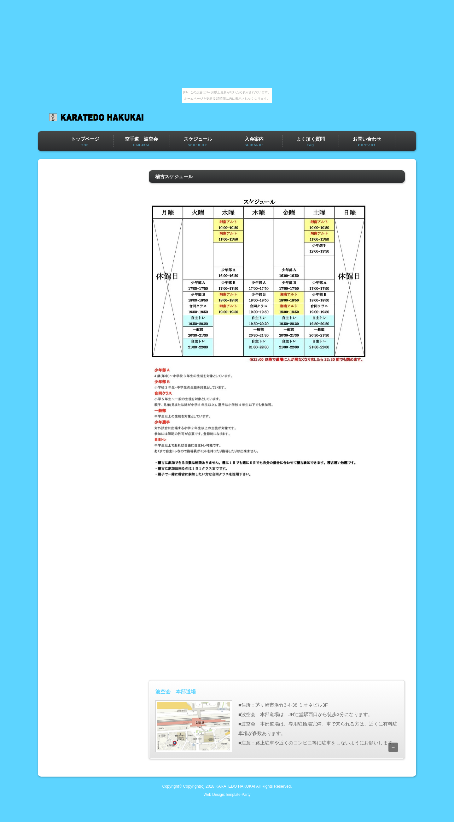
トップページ (85, 141)
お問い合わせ (367, 141)
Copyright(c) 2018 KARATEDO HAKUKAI (219, 786)
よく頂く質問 (310, 141)
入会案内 (254, 141)
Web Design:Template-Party (226, 794)
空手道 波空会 (142, 141)
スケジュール (198, 141)
